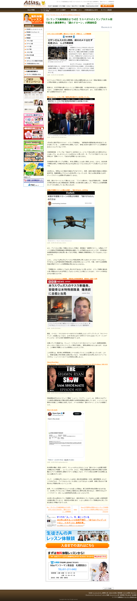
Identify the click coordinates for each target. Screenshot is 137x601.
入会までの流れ (113, 592)
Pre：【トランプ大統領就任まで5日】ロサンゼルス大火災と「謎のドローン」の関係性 (59, 509)
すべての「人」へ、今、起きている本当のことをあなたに (65, 15)
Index (75, 509)
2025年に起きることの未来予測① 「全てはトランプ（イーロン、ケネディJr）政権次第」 (81, 522)
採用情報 (122, 595)
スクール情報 (126, 592)
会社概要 (134, 595)
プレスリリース (90, 595)
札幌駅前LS (121, 597)
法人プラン (134, 592)
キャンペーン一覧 (114, 595)
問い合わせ (128, 595)
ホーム (47, 15)
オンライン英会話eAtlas (130, 597)
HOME (90, 592)
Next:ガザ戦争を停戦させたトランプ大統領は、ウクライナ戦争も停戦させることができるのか (94, 509)
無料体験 (120, 592)
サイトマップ (98, 595)
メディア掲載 (105, 595)
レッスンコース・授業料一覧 (100, 592)
